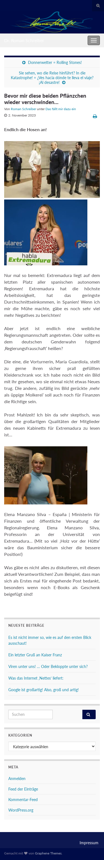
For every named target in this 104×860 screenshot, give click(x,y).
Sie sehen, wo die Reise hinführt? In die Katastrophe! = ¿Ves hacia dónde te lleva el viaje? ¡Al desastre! (52, 78)
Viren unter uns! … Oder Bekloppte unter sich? (48, 666)
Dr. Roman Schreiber (24, 40)
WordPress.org (20, 810)
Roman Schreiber (23, 109)
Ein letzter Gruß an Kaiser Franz (35, 654)
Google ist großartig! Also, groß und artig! (43, 689)
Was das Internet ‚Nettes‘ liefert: (36, 678)
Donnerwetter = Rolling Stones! (55, 62)
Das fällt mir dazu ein (60, 109)
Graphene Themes (48, 853)
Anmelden (17, 778)
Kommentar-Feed (23, 799)
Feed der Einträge (23, 789)
